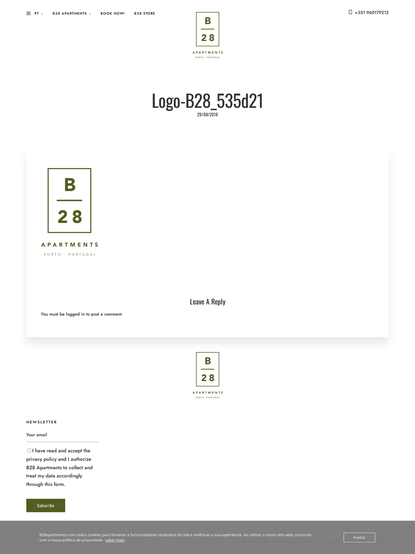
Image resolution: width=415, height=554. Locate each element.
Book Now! (113, 13)
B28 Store (144, 13)
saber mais (114, 540)
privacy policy (41, 459)
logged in (75, 314)
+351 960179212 (372, 12)
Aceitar (359, 537)
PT (36, 13)
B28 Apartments (70, 13)
